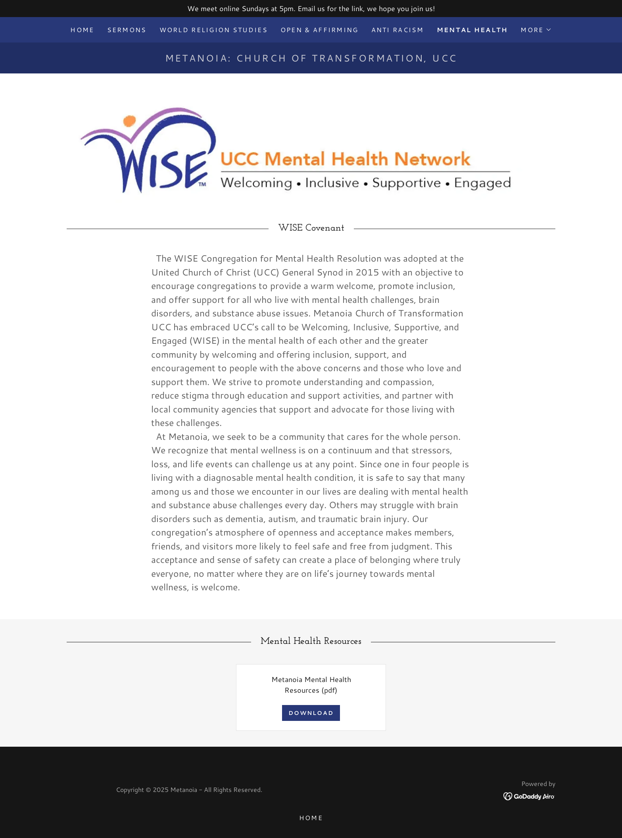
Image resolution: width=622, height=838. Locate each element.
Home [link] (82, 29)
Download (311, 713)
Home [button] (311, 817)
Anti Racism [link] (397, 29)
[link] (529, 795)
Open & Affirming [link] (319, 29)
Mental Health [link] (472, 29)
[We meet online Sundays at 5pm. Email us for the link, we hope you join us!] (311, 8)
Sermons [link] (127, 29)
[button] (535, 30)
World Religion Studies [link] (213, 29)
